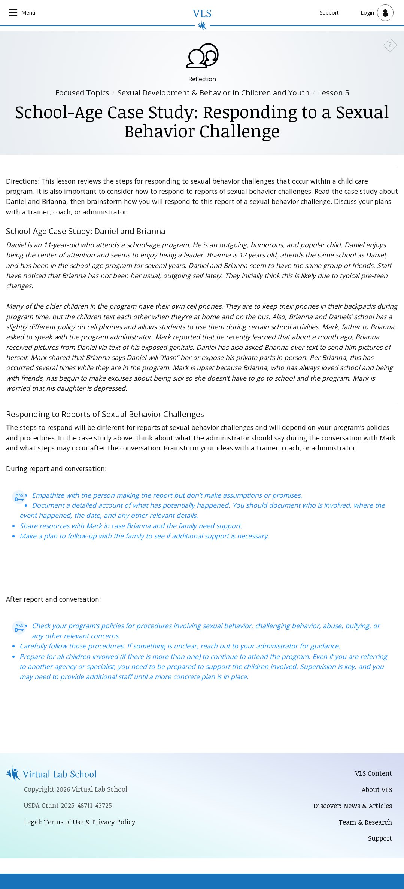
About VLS (377, 789)
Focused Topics (82, 93)
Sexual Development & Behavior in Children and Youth (214, 93)
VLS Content (373, 773)
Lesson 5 (333, 93)
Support (329, 12)
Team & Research (365, 822)
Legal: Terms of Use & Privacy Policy (80, 821)
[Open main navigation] (22, 13)
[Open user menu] (377, 12)
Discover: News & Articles (352, 805)
